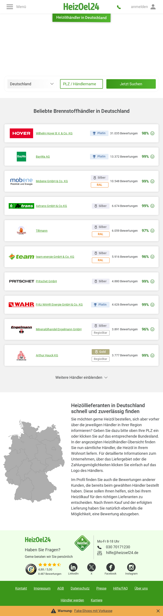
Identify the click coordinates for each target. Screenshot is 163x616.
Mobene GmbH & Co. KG (52, 181)
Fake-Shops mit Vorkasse (93, 611)
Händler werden (72, 600)
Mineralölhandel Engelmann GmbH (59, 329)
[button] (143, 6)
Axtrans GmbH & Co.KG (51, 206)
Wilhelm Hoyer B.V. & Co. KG (54, 133)
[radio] (24, 488)
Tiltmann (42, 230)
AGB (60, 588)
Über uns (141, 588)
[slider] (49, 565)
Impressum (42, 588)
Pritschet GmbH (46, 281)
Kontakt (21, 588)
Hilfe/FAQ (120, 588)
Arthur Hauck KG (47, 355)
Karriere (96, 600)
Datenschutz (80, 588)
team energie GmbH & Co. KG (55, 256)
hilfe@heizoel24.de (122, 552)
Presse (101, 588)
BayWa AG (43, 156)
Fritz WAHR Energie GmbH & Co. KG (59, 304)
